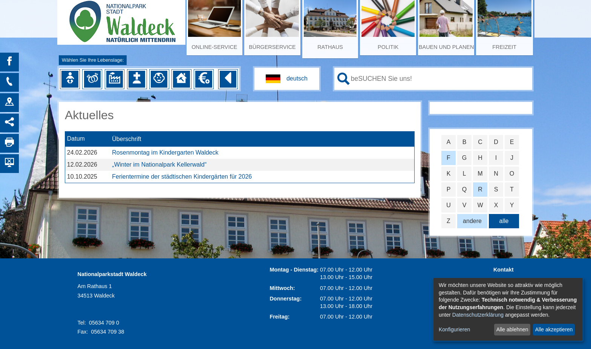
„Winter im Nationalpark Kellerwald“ (159, 164)
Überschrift (126, 139)
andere (472, 221)
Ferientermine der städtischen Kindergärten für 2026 (182, 176)
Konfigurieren (454, 329)
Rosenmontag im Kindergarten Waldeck (165, 152)
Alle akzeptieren (554, 329)
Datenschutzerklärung (478, 315)
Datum (76, 139)
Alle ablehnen (512, 329)
